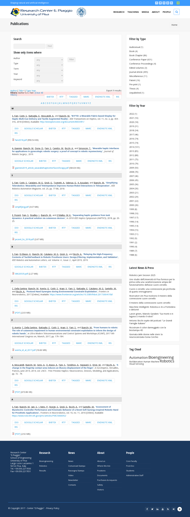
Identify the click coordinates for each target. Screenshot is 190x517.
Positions (101, 470)
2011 (131, 159)
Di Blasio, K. (25, 254)
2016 (131, 138)
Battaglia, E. (34, 115)
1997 (131, 217)
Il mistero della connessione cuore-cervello (149, 302)
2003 (131, 192)
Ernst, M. (96, 364)
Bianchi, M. (64, 115)
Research (118, 11)
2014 (131, 147)
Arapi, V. (63, 288)
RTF (61, 96)
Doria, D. (39, 148)
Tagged (73, 96)
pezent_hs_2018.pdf (24, 239)
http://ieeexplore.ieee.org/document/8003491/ (62, 121)
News (70, 461)
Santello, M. (110, 288)
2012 (131, 155)
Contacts (72, 485)
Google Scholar (33, 128)
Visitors (100, 489)
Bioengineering (161, 357)
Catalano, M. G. (35, 182)
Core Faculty (131, 461)
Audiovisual (134, 47)
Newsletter (73, 480)
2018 (131, 130)
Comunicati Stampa (76, 466)
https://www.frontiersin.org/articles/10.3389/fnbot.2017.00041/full (81, 294)
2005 (131, 184)
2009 (131, 167)
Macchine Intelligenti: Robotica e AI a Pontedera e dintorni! (152, 308)
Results (42, 470)
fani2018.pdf (21, 140)
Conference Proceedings (141, 63)
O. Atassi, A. (52, 364)
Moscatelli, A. (47, 115)
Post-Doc (130, 466)
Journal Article (135, 72)
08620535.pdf (21, 273)
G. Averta (16, 327)
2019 (131, 126)
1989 (131, 250)
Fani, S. (48, 148)
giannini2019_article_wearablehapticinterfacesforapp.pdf (42, 167)
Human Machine (151, 361)
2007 (131, 176)
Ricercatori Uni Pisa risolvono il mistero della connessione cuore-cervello (150, 297)
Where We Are (103, 466)
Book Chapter (136, 55)
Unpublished (135, 92)
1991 (131, 242)
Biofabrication (136, 361)
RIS (117, 96)
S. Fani (15, 115)
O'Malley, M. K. (64, 215)
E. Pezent (16, 215)
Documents (102, 475)
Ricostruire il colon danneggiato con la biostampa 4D (147, 329)
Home (174, 24)
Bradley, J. (35, 215)
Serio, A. (41, 364)
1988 (131, 254)
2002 (131, 196)
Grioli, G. (48, 182)
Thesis (132, 88)
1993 (131, 234)
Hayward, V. (85, 364)
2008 (131, 171)
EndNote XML (102, 96)
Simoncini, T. (85, 148)
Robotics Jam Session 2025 (142, 275)
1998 (131, 213)
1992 (131, 238)
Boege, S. (53, 406)
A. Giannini (17, 148)
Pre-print (133, 84)
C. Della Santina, (30, 327)
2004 (131, 188)
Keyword (18, 79)
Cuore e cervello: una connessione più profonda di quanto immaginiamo (152, 290)
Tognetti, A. (59, 182)
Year (16, 74)
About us (101, 461)
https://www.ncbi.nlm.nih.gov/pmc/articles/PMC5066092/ (39, 415)
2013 (131, 151)
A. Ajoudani (83, 182)
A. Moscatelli (18, 364)
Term (16, 69)
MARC (86, 96)
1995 (131, 225)
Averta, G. (44, 288)
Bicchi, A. (69, 148)
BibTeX (50, 96)
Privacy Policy (52, 508)
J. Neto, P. (43, 406)
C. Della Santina (19, 288)
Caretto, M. (58, 148)
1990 (131, 246)
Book (131, 51)
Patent (132, 80)
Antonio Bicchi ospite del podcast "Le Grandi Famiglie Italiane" (150, 322)
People (167, 11)
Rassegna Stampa (76, 470)
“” (63, 117)
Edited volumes (136, 67)
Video (70, 475)
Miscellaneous (136, 76)
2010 (131, 163)
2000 (131, 205)
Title (21, 90)
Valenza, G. (71, 182)
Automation (138, 357)
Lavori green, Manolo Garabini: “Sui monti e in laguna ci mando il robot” (151, 315)
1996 (131, 221)
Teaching (133, 11)
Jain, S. (34, 406)
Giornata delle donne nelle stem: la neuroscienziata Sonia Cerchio (146, 335)
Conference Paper (138, 59)
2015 (131, 142)
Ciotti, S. (23, 115)
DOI (16, 128)
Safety (100, 485)
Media (145, 11)
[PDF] (17, 312)
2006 (131, 180)
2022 (131, 113)
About (156, 11)
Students (130, 470)
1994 (131, 230)
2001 (131, 201)
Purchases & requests (107, 480)
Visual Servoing (136, 363)
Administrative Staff (134, 475)
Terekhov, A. (73, 364)
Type (16, 63)
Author (17, 58)
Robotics (167, 360)
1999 (131, 209)
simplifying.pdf (22, 206)
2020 (131, 122)
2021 (131, 118)
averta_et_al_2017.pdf (25, 350)
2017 (131, 134)
